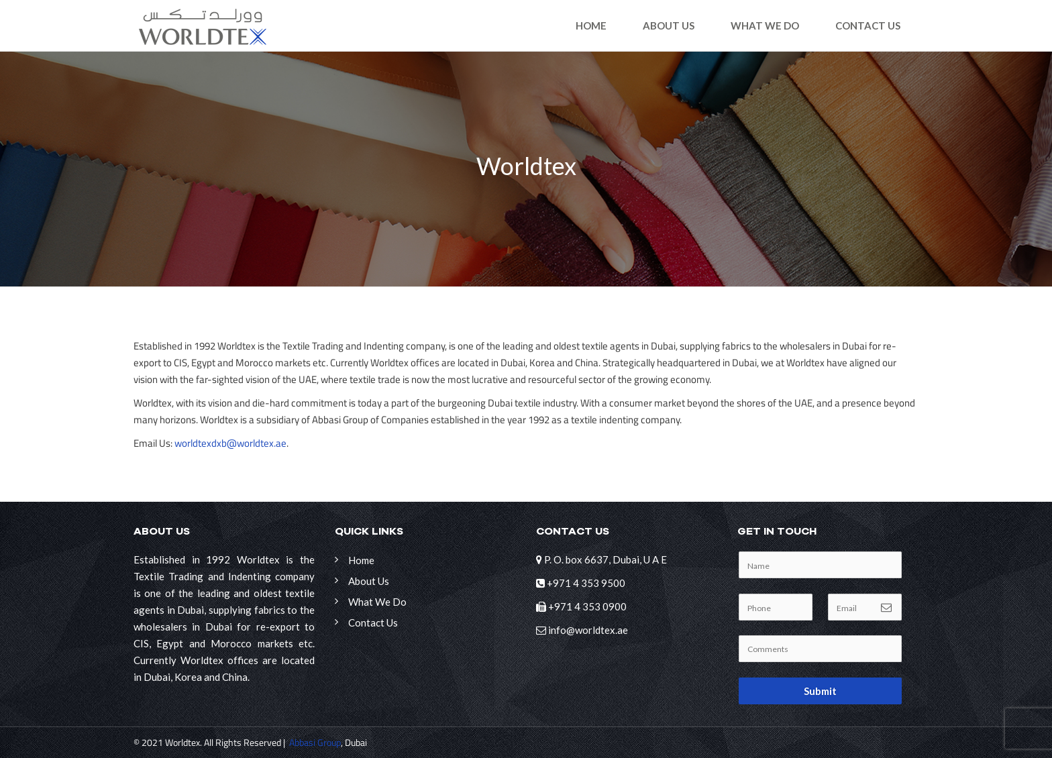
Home (591, 25)
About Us (668, 25)
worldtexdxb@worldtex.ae (230, 443)
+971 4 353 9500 (586, 583)
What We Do (765, 25)
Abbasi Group (315, 742)
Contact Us (867, 25)
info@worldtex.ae (588, 630)
